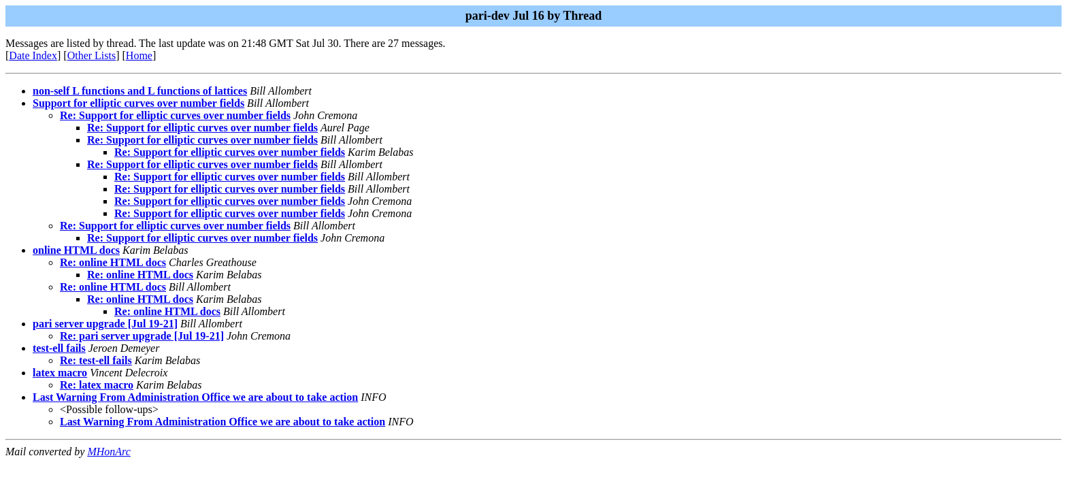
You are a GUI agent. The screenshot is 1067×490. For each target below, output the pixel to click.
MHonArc (108, 451)
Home (139, 55)
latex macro (60, 372)
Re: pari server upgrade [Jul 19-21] (142, 336)
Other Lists (91, 55)
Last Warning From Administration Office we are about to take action (195, 397)
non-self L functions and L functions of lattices (140, 91)
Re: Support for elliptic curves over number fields (175, 115)
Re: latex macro (96, 385)
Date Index (33, 55)
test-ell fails (59, 348)
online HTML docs (76, 250)
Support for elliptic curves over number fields (138, 103)
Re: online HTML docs (113, 262)
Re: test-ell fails (96, 360)
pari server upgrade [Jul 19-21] (105, 323)
